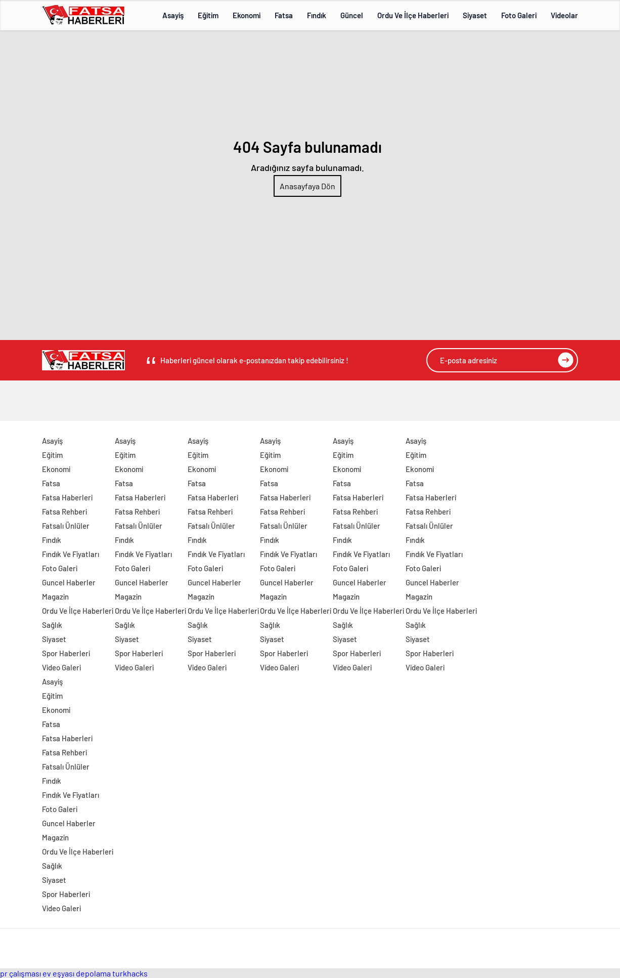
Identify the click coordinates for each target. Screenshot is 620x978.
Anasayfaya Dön (307, 186)
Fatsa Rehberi (64, 511)
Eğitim (208, 15)
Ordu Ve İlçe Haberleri (413, 15)
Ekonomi (246, 15)
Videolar (564, 15)
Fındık (316, 15)
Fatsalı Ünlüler (66, 525)
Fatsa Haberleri (67, 497)
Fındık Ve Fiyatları (70, 554)
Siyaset (475, 15)
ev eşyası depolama (76, 973)
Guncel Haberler (69, 582)
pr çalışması (20, 973)
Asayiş (173, 15)
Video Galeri (61, 667)
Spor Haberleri (66, 653)
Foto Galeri (519, 15)
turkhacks (130, 973)
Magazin (55, 596)
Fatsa (284, 15)
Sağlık (52, 624)
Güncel (351, 15)
